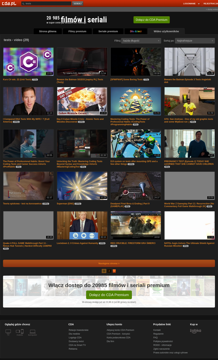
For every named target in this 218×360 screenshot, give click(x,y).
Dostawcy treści (76, 341)
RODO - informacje (162, 345)
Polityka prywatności (163, 341)
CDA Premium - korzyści (118, 334)
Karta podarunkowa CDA (118, 337)
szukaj (78, 3)
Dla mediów (74, 334)
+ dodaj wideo (212, 9)
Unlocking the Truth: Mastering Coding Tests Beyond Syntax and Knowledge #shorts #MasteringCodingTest (79, 164)
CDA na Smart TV (77, 345)
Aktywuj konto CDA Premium (120, 330)
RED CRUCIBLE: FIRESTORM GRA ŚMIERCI (132, 243)
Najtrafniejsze (195, 40)
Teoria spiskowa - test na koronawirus (22, 203)
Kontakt (157, 330)
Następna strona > (106, 263)
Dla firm (110, 341)
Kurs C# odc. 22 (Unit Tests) (17, 79)
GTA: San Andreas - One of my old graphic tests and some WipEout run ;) (188, 120)
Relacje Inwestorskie (78, 330)
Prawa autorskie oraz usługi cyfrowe (170, 352)
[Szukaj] (46, 3)
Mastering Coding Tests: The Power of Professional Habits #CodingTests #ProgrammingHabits (129, 122)
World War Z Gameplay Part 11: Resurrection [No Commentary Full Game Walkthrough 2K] (189, 205)
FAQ (155, 337)
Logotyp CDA (75, 337)
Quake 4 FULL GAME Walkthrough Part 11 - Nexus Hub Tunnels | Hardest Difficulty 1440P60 (27, 244)
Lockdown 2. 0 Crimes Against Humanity (77, 243)
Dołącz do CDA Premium (109, 295)
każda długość (141, 40)
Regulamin (158, 334)
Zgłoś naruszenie (161, 349)
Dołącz (151, 19)
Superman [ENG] (65, 203)
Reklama (73, 349)
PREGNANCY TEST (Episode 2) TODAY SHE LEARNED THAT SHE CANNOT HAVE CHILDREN (189, 162)
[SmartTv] (22, 337)
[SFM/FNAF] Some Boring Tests (126, 79)
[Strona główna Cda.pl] (9, 3)
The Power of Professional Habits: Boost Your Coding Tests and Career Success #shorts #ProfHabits (26, 164)
